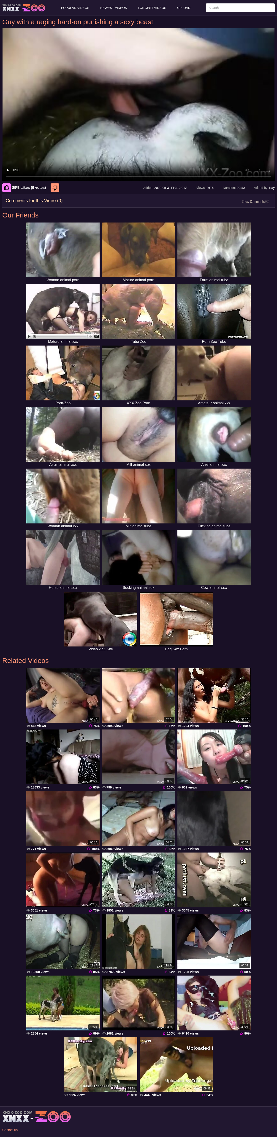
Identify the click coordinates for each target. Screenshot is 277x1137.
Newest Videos (113, 8)
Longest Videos (152, 8)
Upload (183, 8)
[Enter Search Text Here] (240, 7)
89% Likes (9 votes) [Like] (24, 187)
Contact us (10, 1130)
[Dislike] (55, 187)
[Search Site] (270, 7)
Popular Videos (75, 8)
